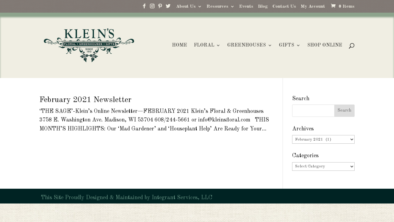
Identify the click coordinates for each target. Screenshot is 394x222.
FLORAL (204, 45)
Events (246, 6)
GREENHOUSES (246, 45)
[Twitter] (168, 8)
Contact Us (284, 6)
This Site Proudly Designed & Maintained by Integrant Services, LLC (125, 197)
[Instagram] (152, 8)
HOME (179, 45)
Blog (263, 6)
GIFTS (286, 45)
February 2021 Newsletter (85, 100)
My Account (313, 6)
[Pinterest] (160, 8)
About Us (186, 6)
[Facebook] (144, 8)
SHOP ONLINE (324, 45)
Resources (217, 6)
